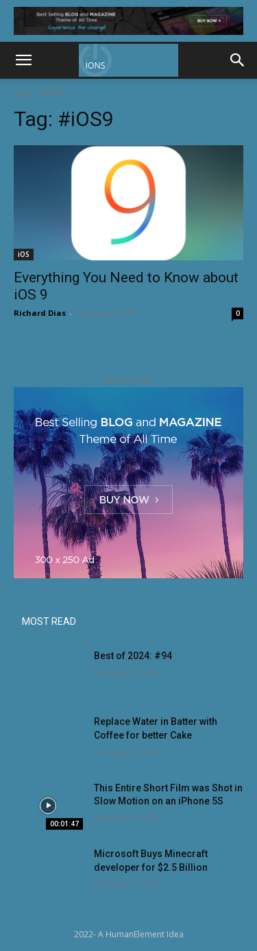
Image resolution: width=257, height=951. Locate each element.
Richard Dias (40, 313)
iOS (23, 254)
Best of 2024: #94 (133, 655)
